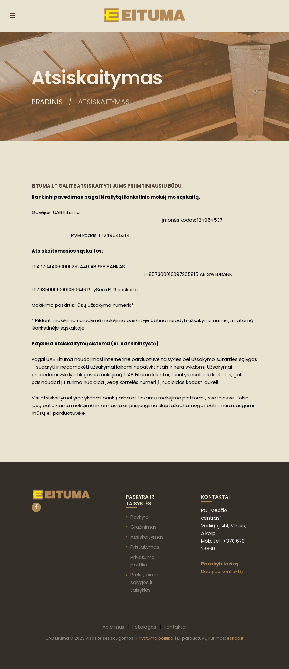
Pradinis (47, 101)
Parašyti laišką (219, 563)
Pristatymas (144, 546)
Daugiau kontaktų (222, 571)
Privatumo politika (155, 638)
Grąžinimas (143, 526)
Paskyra (139, 517)
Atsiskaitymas (147, 537)
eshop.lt (235, 638)
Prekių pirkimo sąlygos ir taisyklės (146, 582)
